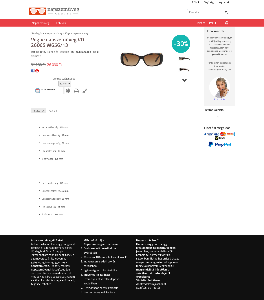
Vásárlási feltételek (148, 280)
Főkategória (37, 33)
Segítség (209, 2)
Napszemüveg (41, 23)
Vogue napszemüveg (76, 33)
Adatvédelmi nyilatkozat (151, 284)
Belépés (201, 23)
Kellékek (61, 23)
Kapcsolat (224, 2)
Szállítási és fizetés (148, 287)
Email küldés (219, 99)
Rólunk (195, 2)
